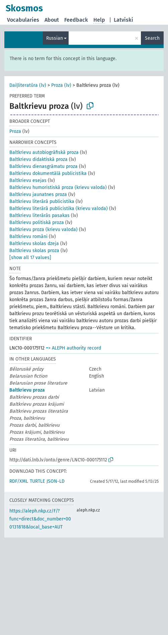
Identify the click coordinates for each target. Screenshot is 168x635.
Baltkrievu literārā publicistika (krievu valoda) (58, 208)
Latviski (123, 20)
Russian (54, 38)
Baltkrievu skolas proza (34, 250)
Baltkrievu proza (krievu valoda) (43, 229)
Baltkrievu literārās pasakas (39, 215)
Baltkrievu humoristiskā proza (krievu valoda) (58, 187)
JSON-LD (56, 481)
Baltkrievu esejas (28, 180)
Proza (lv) (61, 85)
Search (152, 38)
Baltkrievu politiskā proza (36, 222)
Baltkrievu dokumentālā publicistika (48, 173)
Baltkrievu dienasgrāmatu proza (43, 166)
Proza (15, 131)
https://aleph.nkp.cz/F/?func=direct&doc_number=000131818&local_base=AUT (40, 519)
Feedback (76, 20)
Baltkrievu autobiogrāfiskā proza (44, 152)
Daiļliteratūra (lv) (27, 85)
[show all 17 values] (30, 257)
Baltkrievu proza (27, 390)
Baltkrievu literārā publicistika (41, 201)
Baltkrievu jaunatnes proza (38, 194)
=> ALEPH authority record (73, 348)
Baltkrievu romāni (28, 236)
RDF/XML (18, 481)
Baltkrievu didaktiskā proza (38, 159)
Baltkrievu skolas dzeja (34, 243)
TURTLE (37, 481)
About (52, 20)
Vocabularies (23, 20)
